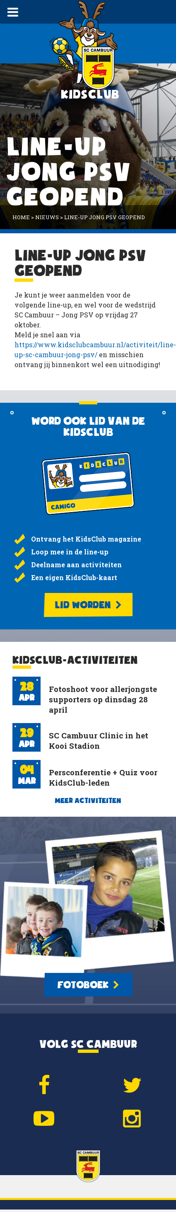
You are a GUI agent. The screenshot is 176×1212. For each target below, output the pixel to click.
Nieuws (47, 217)
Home (21, 217)
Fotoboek (88, 985)
